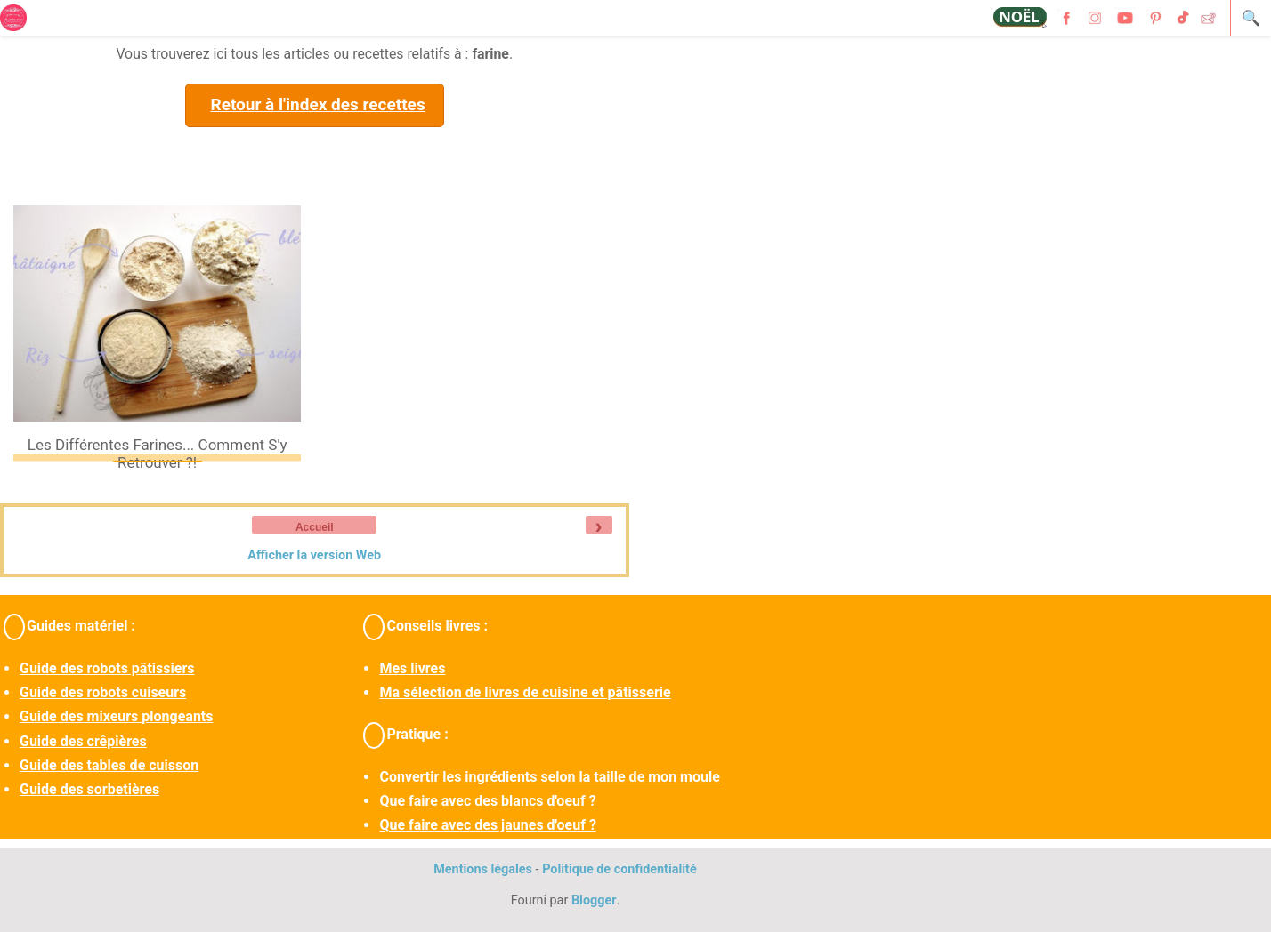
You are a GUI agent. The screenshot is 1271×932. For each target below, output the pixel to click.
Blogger (594, 900)
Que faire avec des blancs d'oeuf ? (487, 800)
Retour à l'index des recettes (317, 104)
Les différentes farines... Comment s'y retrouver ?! (157, 453)
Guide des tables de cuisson (109, 765)
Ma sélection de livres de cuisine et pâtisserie (524, 692)
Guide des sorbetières (89, 789)
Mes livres (412, 668)
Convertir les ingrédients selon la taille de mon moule (549, 776)
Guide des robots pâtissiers (107, 668)
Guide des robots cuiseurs (103, 692)
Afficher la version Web (314, 555)
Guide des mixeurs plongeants (116, 716)
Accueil (314, 527)
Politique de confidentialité (619, 869)
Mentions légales (482, 869)
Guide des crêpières (83, 741)
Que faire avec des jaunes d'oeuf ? (487, 824)
